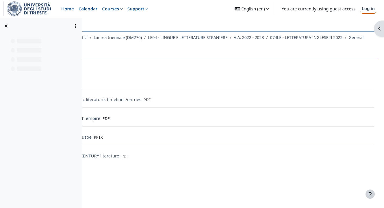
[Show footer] (370, 194)
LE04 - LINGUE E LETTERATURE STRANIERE (255, 37)
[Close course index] (6, 26)
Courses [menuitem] (110, 9)
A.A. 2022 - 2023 (316, 37)
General (185, 45)
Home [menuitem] (67, 9)
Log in (368, 8)
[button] (251, 9)
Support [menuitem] (135, 9)
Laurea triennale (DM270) (186, 37)
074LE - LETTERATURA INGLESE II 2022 (136, 45)
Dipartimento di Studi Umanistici (124, 37)
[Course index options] (75, 26)
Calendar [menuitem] (88, 9)
